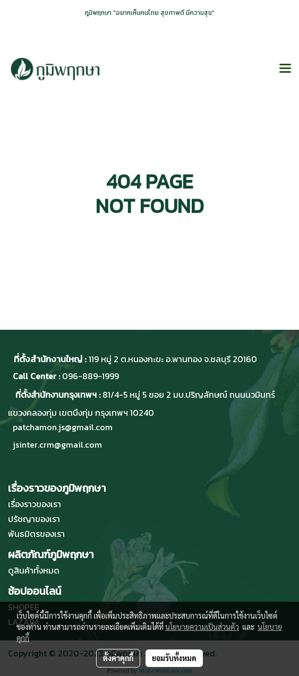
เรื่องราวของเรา (34, 504)
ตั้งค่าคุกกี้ (118, 658)
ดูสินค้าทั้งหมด (33, 570)
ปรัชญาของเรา (34, 518)
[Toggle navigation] (285, 69)
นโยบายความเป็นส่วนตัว (202, 626)
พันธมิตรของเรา (36, 533)
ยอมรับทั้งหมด (174, 658)
